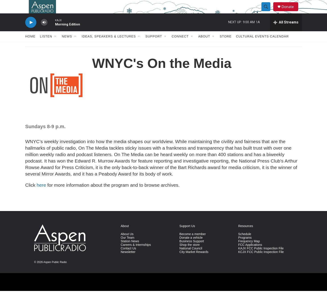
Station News (130, 251)
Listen (46, 46)
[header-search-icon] (267, 11)
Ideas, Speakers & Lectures (109, 46)
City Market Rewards (193, 262)
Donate (290, 11)
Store (226, 46)
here (41, 195)
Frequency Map (249, 251)
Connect (180, 46)
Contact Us (128, 258)
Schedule (244, 244)
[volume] (44, 32)
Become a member (192, 244)
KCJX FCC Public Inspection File (261, 262)
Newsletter (128, 262)
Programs (245, 247)
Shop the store (189, 255)
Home (30, 46)
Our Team (127, 247)
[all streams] (286, 32)
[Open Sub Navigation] (55, 46)
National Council (190, 258)
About (204, 46)
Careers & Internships (136, 255)
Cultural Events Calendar (262, 46)
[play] (30, 32)
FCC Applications (250, 255)
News (67, 46)
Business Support (191, 251)
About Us (127, 244)
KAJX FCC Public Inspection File (261, 258)
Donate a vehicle (191, 247)
